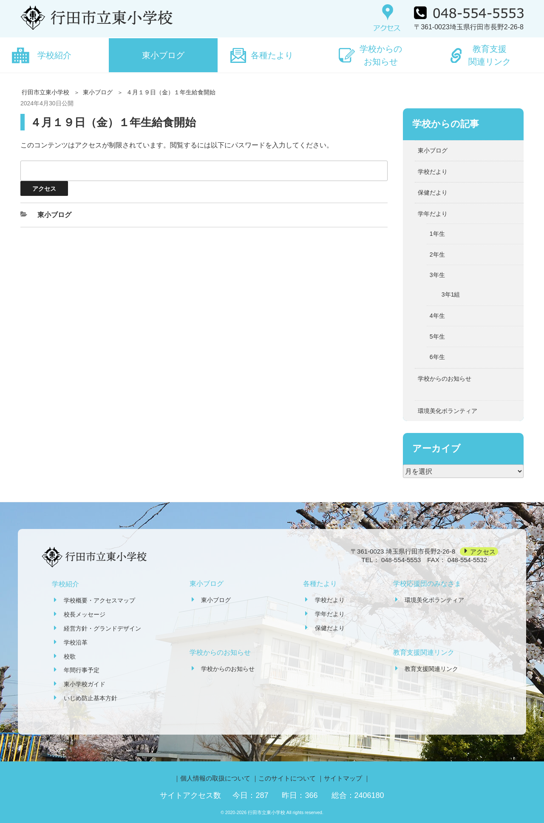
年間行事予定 (81, 670)
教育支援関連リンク (489, 55)
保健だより (433, 192)
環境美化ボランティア (447, 410)
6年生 (437, 357)
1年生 (437, 233)
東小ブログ (163, 55)
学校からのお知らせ (381, 55)
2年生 (437, 254)
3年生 (437, 275)
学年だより (433, 213)
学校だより (433, 171)
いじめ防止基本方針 (90, 698)
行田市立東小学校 (45, 92)
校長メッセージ (84, 614)
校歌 (70, 656)
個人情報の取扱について (215, 778)
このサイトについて (287, 778)
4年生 (437, 315)
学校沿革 (76, 642)
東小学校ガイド (84, 684)
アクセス (483, 551)
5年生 (437, 336)
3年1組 (451, 294)
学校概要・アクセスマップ (99, 600)
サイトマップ (343, 778)
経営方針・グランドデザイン (102, 628)
